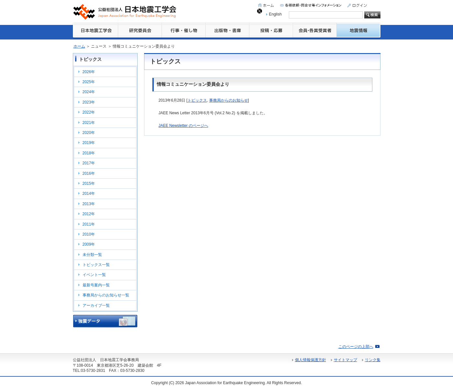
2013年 (89, 204)
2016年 (89, 173)
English (275, 14)
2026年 (89, 72)
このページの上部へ (355, 346)
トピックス (197, 100)
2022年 (89, 112)
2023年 (89, 102)
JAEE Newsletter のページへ (183, 125)
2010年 (89, 234)
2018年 (89, 153)
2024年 (89, 92)
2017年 (89, 163)
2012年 (89, 214)
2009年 (89, 244)
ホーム (79, 46)
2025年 (89, 82)
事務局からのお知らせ (228, 100)
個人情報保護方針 (310, 360)
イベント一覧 (94, 274)
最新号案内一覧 (96, 285)
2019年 (89, 142)
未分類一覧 (92, 254)
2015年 (89, 183)
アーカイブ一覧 (96, 305)
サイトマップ (345, 360)
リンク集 (372, 360)
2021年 (89, 122)
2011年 (89, 224)
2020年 (89, 132)
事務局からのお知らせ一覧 (106, 295)
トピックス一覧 (96, 264)
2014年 (89, 193)
